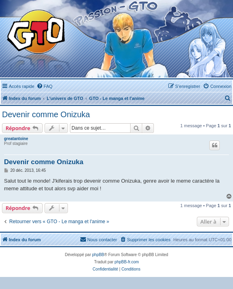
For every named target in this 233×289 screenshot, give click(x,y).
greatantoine (16, 138)
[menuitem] (45, 86)
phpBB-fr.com (126, 262)
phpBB (98, 254)
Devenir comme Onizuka (46, 114)
